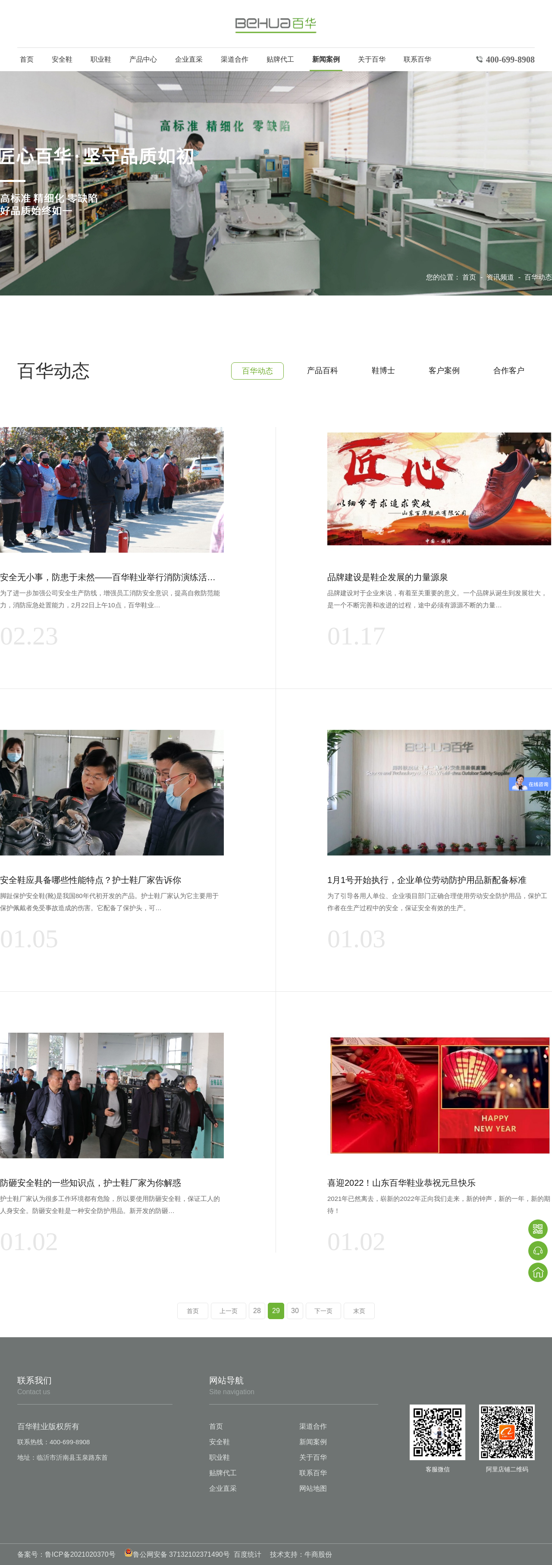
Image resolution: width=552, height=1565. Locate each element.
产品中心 (143, 59)
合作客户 (508, 370)
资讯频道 (501, 277)
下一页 (323, 1310)
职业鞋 (101, 59)
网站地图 (313, 1488)
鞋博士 (383, 370)
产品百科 (322, 370)
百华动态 (538, 277)
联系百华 (417, 59)
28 (257, 1310)
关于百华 (372, 59)
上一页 (229, 1310)
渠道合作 (234, 59)
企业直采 (189, 59)
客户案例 (444, 370)
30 (295, 1310)
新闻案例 (326, 59)
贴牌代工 (280, 59)
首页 (27, 59)
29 (276, 1310)
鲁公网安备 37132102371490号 (177, 1554)
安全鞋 (62, 59)
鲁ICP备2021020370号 (80, 1554)
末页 (359, 1310)
